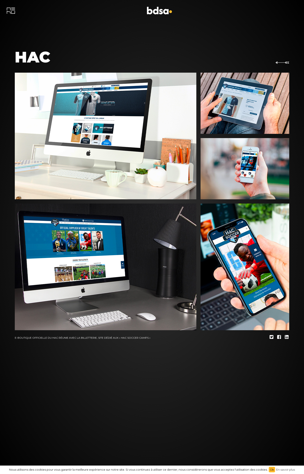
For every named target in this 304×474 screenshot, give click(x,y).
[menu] (11, 11)
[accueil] (159, 10)
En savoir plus (285, 469)
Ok (272, 469)
